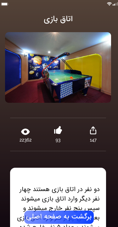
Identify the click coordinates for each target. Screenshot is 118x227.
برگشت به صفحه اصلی (59, 216)
